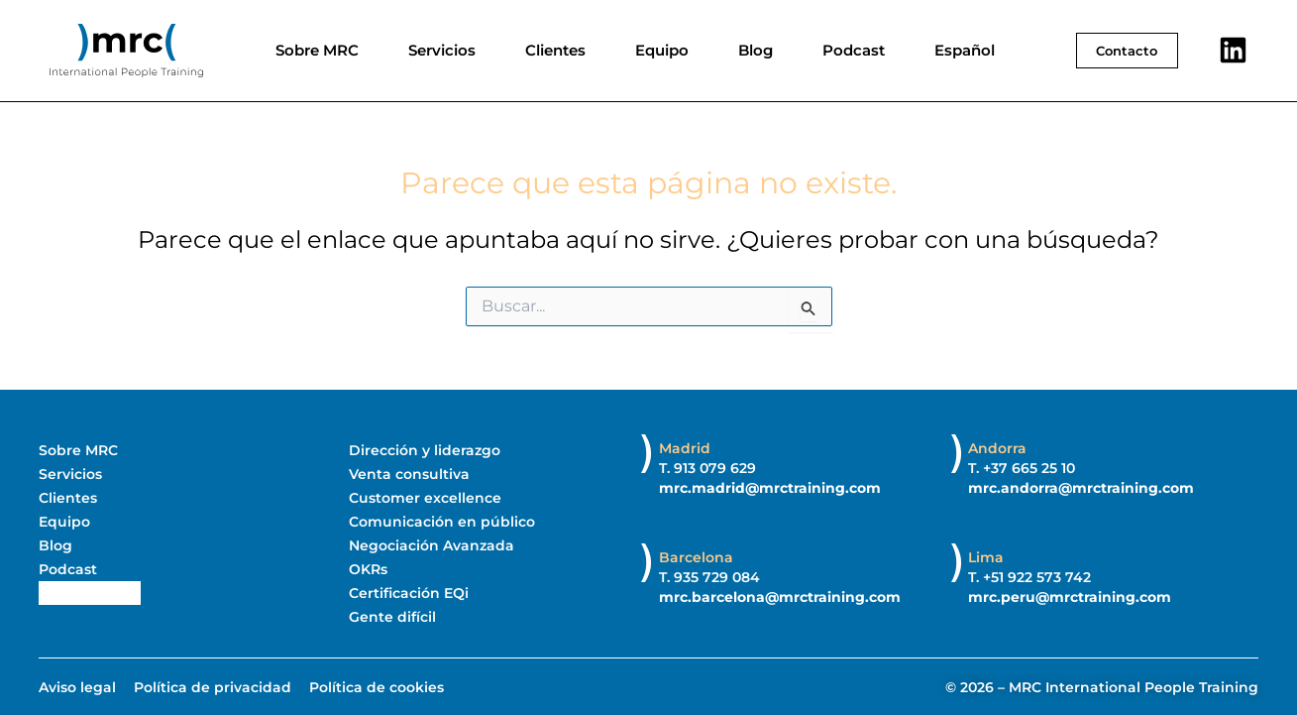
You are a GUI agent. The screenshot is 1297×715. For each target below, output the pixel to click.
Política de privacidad (212, 687)
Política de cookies (376, 687)
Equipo (662, 50)
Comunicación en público (442, 522)
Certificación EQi (409, 593)
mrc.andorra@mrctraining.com (1081, 488)
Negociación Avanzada (431, 545)
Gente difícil (392, 617)
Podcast (853, 50)
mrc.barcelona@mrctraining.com (780, 597)
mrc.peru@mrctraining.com (1069, 597)
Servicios (442, 50)
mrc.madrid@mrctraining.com (770, 488)
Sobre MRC (317, 50)
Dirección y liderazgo (424, 450)
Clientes (555, 50)
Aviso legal (77, 687)
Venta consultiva (409, 474)
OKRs (368, 569)
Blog (755, 50)
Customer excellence (425, 498)
